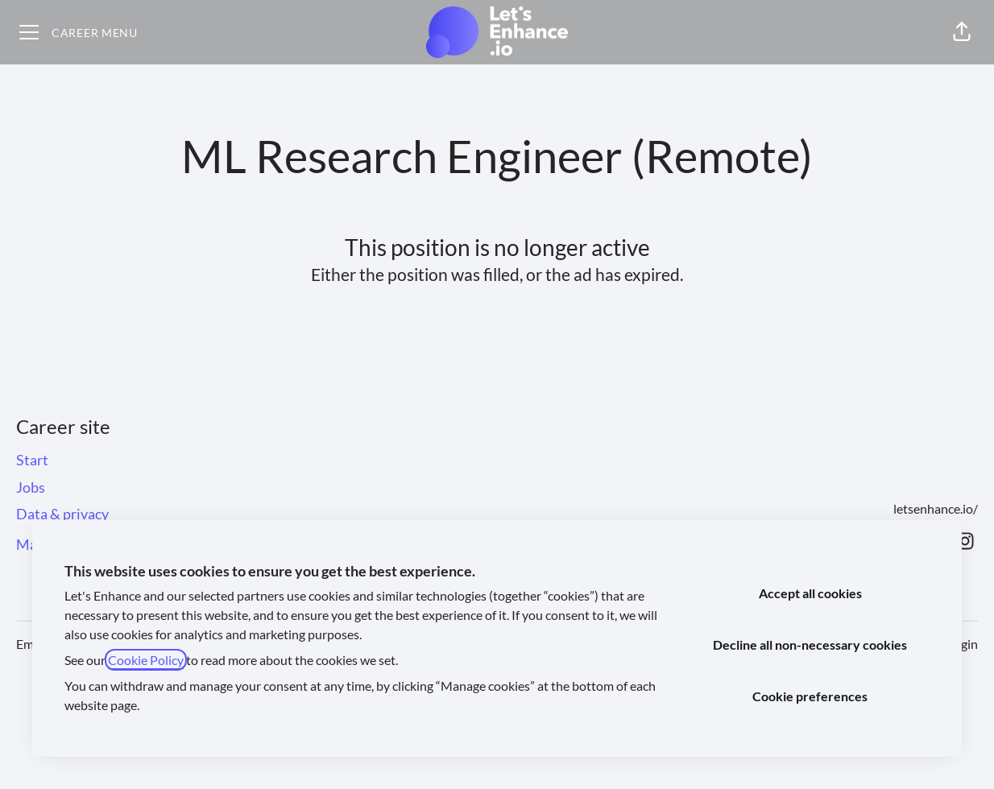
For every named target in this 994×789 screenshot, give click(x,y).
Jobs (30, 487)
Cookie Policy (146, 659)
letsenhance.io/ (935, 508)
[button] (961, 32)
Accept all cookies (810, 593)
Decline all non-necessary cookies (810, 644)
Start (32, 460)
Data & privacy (62, 514)
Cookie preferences (810, 696)
